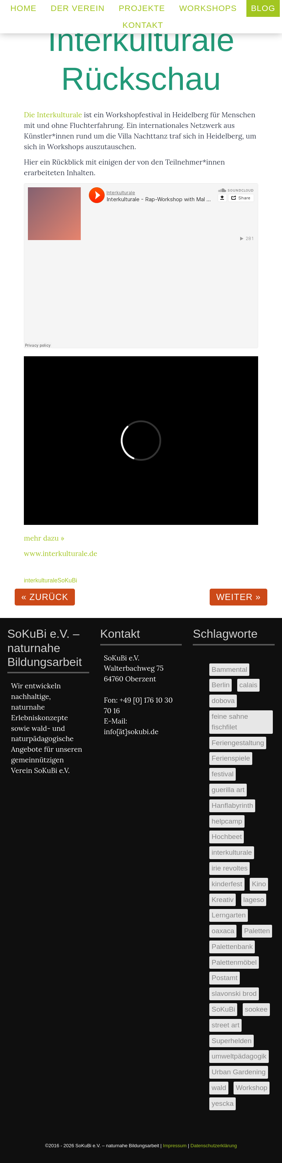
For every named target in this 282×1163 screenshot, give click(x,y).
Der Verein (78, 8)
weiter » (238, 597)
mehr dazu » (44, 538)
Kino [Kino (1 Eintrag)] (259, 884)
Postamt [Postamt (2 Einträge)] (224, 978)
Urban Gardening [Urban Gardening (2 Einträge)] (238, 1072)
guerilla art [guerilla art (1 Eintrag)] (228, 790)
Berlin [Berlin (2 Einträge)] (220, 685)
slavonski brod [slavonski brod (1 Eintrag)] (234, 993)
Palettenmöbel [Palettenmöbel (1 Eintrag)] (234, 962)
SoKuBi (67, 580)
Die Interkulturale (53, 114)
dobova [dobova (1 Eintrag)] (223, 700)
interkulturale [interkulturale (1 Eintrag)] (232, 852)
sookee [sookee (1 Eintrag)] (256, 1009)
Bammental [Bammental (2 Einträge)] (229, 669)
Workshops (208, 8)
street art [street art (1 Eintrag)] (225, 1025)
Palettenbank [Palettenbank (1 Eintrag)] (232, 946)
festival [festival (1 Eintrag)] (223, 774)
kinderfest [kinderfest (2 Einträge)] (227, 884)
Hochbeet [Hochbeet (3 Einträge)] (227, 836)
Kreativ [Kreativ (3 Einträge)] (223, 899)
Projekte (142, 8)
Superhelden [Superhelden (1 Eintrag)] (232, 1041)
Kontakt (142, 25)
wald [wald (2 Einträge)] (219, 1088)
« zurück (44, 597)
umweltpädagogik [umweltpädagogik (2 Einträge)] (239, 1056)
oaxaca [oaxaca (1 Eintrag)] (223, 931)
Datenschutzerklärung (214, 1145)
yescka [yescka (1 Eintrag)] (223, 1103)
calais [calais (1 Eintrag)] (248, 685)
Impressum (175, 1145)
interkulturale (41, 580)
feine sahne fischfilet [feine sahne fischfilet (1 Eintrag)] (230, 722)
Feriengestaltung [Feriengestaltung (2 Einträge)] (238, 743)
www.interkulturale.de (60, 553)
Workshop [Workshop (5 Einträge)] (251, 1088)
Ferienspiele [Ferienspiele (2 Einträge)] (231, 758)
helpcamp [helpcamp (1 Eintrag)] (227, 821)
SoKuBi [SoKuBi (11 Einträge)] (223, 1009)
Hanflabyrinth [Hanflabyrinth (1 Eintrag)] (232, 805)
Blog (263, 8)
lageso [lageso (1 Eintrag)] (253, 899)
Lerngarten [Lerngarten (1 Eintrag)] (229, 915)
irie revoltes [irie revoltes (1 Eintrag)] (229, 868)
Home (23, 8)
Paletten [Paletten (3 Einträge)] (257, 931)
